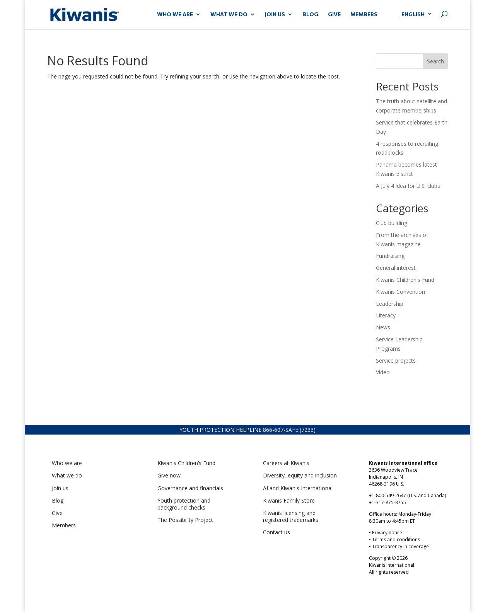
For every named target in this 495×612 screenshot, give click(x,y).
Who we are (67, 463)
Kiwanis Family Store (289, 500)
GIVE (334, 14)
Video (383, 372)
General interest (396, 267)
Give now (169, 475)
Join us (60, 488)
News (383, 327)
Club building (391, 223)
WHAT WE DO (229, 14)
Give (57, 513)
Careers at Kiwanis (286, 463)
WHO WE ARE (175, 14)
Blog (310, 14)
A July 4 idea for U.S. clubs (408, 185)
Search (435, 61)
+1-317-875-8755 (387, 502)
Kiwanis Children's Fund (405, 279)
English (413, 14)
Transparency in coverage (400, 546)
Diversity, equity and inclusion (300, 475)
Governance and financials (190, 488)
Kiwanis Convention (400, 291)
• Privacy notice (385, 532)
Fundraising (390, 255)
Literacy (386, 315)
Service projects (396, 360)
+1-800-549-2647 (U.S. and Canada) (407, 495)
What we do (67, 475)
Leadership (389, 303)
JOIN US (275, 14)
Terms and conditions (396, 539)
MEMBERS (363, 14)
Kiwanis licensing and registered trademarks (290, 516)
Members (64, 525)
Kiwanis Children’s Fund (186, 463)
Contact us (276, 532)
